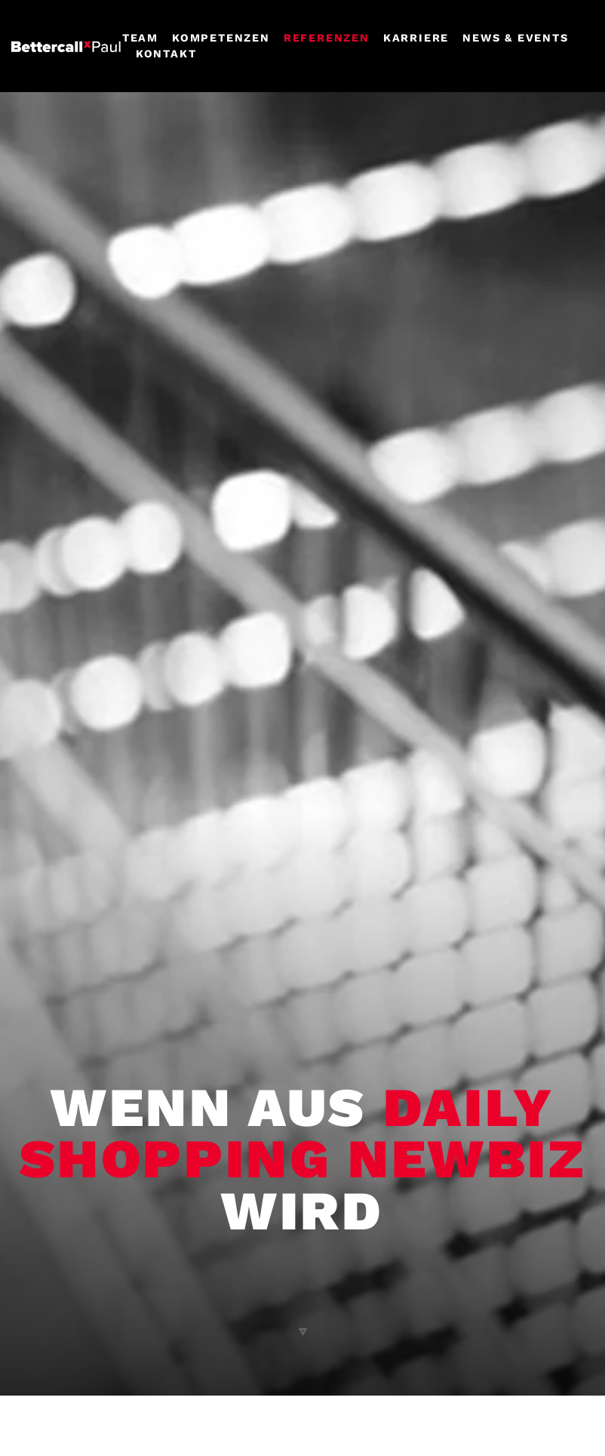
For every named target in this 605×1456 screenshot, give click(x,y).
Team (140, 38)
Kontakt (166, 54)
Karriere (416, 38)
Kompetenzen (221, 38)
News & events (515, 38)
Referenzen (327, 38)
